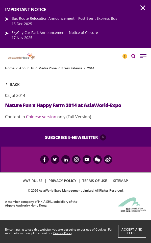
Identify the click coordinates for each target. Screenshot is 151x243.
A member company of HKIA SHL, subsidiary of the (41, 203)
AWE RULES (32, 180)
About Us (26, 68)
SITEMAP (120, 180)
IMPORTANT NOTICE (125, 54)
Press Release (71, 68)
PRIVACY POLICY (62, 180)
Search (135, 56)
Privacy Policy (62, 233)
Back (14, 84)
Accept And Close (132, 231)
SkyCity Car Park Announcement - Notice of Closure (55, 32)
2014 (90, 68)
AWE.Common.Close (143, 8)
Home (9, 68)
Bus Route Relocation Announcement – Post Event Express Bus (64, 18)
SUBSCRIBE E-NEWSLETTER (71, 137)
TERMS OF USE (94, 180)
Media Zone (47, 68)
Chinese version (41, 116)
